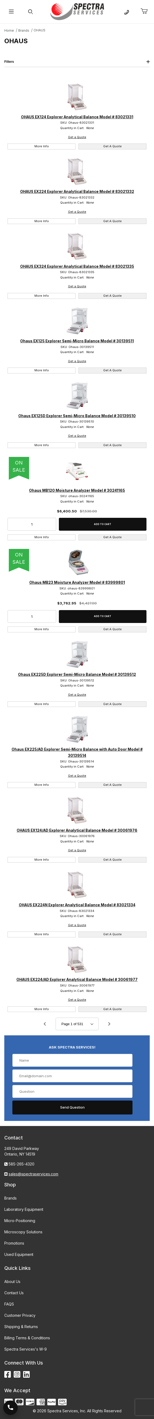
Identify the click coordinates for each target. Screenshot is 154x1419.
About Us (12, 1281)
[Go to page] (77, 1024)
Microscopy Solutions (23, 1232)
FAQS (9, 1304)
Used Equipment (18, 1254)
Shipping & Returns (21, 1326)
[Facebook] (7, 1374)
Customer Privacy (19, 1315)
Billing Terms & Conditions (27, 1338)
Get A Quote (112, 146)
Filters (77, 62)
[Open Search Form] (31, 12)
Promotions (14, 1243)
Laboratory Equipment (23, 1209)
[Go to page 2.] (109, 1024)
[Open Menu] (11, 12)
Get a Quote (77, 137)
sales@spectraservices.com (33, 1174)
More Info (41, 146)
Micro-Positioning (19, 1220)
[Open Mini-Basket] (146, 11)
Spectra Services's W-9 (25, 1349)
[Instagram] (17, 1374)
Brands (10, 1198)
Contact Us (14, 1292)
